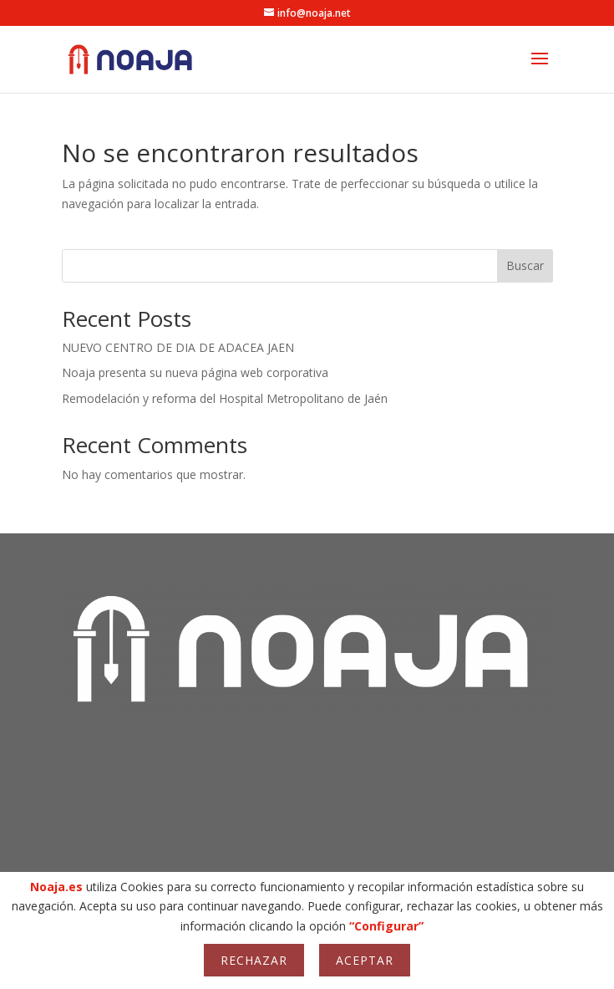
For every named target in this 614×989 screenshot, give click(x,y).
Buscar (525, 265)
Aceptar (364, 960)
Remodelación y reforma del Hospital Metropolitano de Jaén (225, 398)
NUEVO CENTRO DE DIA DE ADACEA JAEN (178, 347)
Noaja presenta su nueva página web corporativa (195, 372)
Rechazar (254, 960)
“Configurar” (386, 926)
